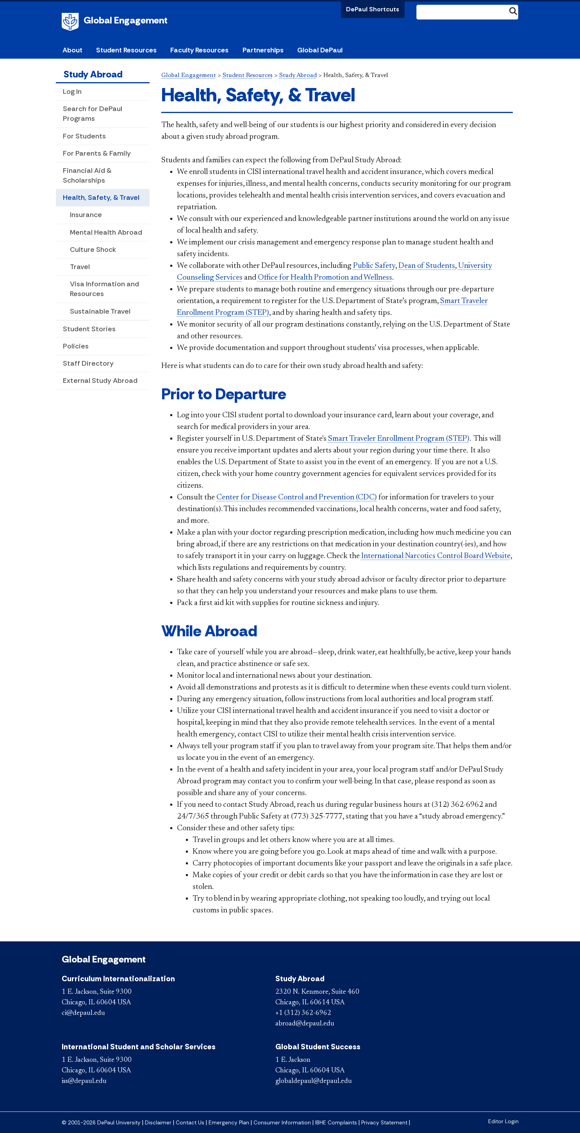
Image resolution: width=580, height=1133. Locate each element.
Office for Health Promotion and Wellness (325, 278)
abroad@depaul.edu (304, 1023)
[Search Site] (467, 12)
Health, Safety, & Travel (101, 197)
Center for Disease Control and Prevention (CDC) (296, 497)
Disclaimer (158, 1122)
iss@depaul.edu (84, 1081)
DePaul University (71, 22)
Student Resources (248, 75)
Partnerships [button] (263, 50)
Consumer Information (282, 1122)
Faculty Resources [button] (199, 50)
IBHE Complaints (336, 1122)
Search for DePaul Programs (92, 113)
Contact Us (190, 1122)
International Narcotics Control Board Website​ (435, 556)
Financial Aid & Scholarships (87, 175)
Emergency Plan (229, 1122)
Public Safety (374, 266)
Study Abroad (93, 74)
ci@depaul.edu (83, 1013)
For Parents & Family (97, 153)
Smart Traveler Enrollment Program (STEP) (398, 439)
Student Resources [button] (126, 50)
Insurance (86, 214)
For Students (84, 136)
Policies (76, 346)
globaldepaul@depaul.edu (313, 1081)
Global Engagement (126, 20)
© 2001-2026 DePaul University (101, 1122)
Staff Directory (88, 363)
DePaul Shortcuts (372, 9)
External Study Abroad (100, 380)
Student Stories (89, 329)
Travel (80, 266)
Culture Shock (93, 249)
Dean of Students (426, 266)
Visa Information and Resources (104, 288)
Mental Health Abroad (106, 232)
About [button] (72, 50)
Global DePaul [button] (320, 50)
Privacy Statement (384, 1122)
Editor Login (503, 1121)
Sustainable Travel (100, 311)
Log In (72, 91)
